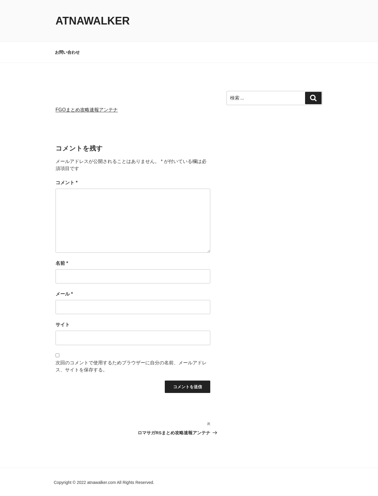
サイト (63, 324)
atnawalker (93, 21)
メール (64, 293)
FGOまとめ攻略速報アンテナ (87, 109)
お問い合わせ (67, 52)
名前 (62, 263)
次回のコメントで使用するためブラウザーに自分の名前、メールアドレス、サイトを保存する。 (131, 366)
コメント (67, 182)
